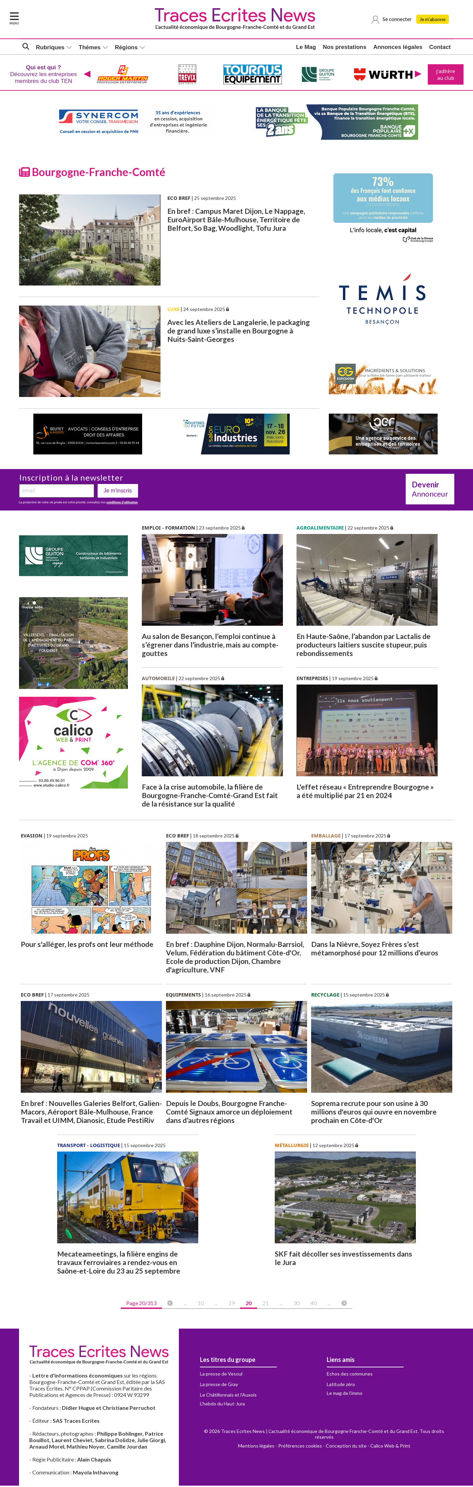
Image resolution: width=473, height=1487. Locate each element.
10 (201, 1304)
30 (296, 1304)
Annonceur (430, 490)
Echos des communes (350, 1375)
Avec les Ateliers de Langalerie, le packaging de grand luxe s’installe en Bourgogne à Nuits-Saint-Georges (238, 332)
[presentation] (86, 75)
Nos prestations (344, 47)
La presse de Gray (219, 1385)
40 (313, 1304)
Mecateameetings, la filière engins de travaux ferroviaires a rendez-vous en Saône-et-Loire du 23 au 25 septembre (118, 1263)
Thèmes (90, 48)
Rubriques (50, 48)
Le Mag (306, 47)
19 (232, 1304)
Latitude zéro (341, 1385)
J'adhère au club (445, 75)
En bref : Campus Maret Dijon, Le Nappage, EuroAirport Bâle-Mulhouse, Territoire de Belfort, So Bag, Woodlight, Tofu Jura (236, 221)
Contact (440, 47)
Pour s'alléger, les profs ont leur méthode (87, 945)
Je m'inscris (118, 492)
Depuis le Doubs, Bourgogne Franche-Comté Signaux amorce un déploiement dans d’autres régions (229, 1113)
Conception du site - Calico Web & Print (368, 1447)
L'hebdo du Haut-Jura (222, 1405)
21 (266, 1304)
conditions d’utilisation (122, 503)
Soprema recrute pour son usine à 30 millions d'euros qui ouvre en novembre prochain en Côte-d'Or (374, 1113)
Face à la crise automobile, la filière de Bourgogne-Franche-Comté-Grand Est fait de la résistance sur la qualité (210, 796)
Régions (126, 48)
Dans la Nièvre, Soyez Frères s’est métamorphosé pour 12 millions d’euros (374, 949)
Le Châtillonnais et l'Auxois (228, 1396)
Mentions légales (256, 1447)
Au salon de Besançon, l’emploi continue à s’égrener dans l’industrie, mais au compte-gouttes (210, 646)
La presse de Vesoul (221, 1375)
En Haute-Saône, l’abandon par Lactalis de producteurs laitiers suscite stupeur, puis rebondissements (363, 646)
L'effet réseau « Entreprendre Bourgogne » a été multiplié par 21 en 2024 (365, 792)
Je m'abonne (433, 19)
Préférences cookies (300, 1447)
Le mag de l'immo (344, 1394)
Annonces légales (398, 47)
